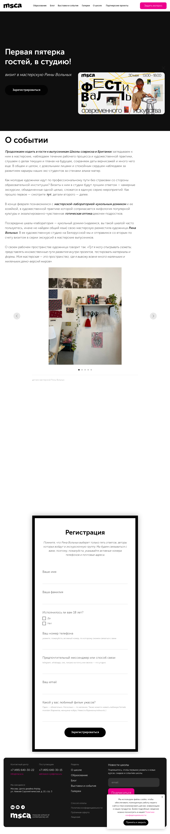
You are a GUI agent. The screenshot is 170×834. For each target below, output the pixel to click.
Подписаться (121, 793)
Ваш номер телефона (57, 633)
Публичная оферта (80, 812)
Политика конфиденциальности (86, 808)
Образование (40, 5)
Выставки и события (68, 5)
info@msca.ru (17, 774)
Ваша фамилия (52, 592)
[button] (153, 5)
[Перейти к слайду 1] (79, 369)
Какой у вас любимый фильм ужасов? (68, 702)
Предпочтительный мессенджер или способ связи (78, 658)
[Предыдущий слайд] (16, 316)
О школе (97, 5)
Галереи (86, 5)
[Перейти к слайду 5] (91, 369)
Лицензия (75, 817)
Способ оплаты (78, 803)
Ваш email (49, 682)
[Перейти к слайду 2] (82, 369)
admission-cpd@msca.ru (50, 774)
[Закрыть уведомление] (162, 797)
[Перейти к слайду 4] (88, 369)
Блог (52, 5)
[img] (121, 93)
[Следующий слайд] (153, 316)
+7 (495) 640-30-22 (22, 770)
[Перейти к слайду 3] (85, 369)
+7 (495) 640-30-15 (50, 770)
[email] (133, 782)
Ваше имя (49, 572)
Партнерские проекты (117, 5)
